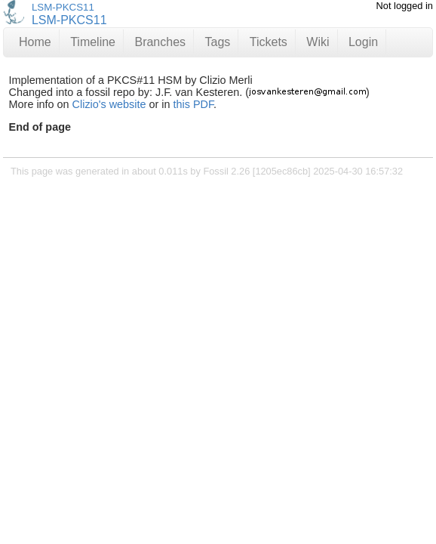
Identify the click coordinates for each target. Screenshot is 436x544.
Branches (160, 42)
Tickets (268, 42)
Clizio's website (109, 104)
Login (363, 42)
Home (35, 42)
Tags (218, 42)
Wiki (317, 42)
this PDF (193, 104)
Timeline (92, 42)
